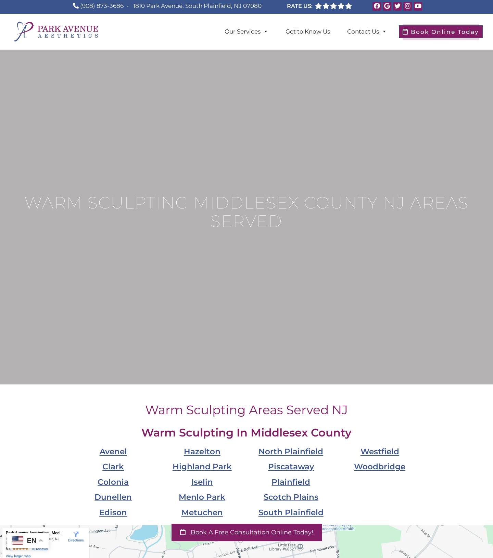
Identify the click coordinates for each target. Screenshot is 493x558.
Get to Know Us (308, 31)
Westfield (380, 451)
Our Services (246, 31)
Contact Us (367, 31)
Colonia (113, 482)
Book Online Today (441, 31)
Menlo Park (202, 497)
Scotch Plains (291, 497)
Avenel (113, 451)
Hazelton (202, 451)
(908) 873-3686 (102, 5)
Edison (113, 512)
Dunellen (113, 497)
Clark (113, 466)
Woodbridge (379, 466)
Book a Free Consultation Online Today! (246, 532)
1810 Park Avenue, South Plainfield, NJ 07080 (197, 5)
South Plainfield (291, 512)
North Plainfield (290, 451)
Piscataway (291, 466)
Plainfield (290, 482)
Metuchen (202, 512)
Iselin (202, 482)
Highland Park (202, 466)
